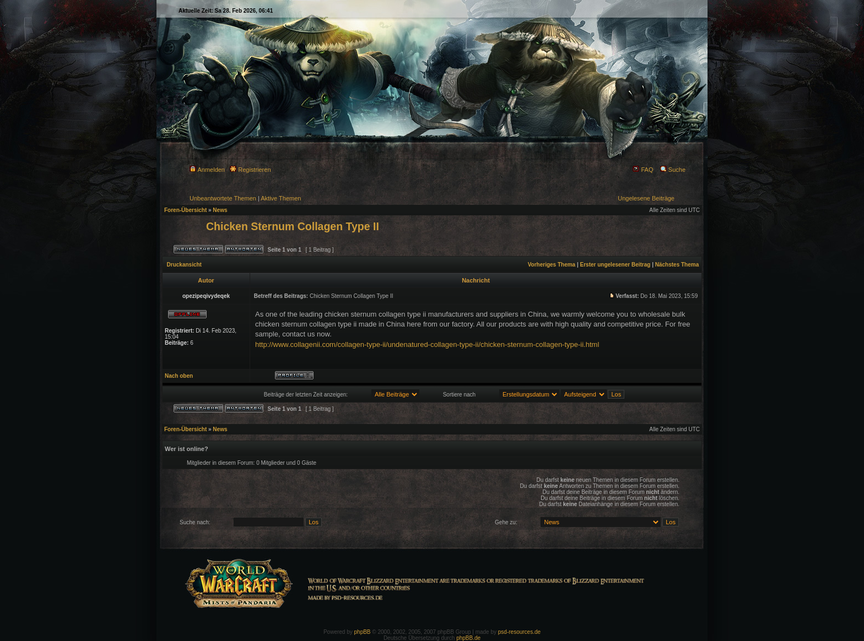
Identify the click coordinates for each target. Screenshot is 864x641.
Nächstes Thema (677, 265)
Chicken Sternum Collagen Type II (292, 226)
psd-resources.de (519, 632)
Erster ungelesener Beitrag (615, 265)
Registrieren (250, 169)
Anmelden (207, 169)
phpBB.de (468, 638)
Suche (672, 169)
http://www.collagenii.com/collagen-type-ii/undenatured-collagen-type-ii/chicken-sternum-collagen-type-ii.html (427, 344)
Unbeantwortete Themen (223, 198)
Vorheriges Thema (552, 265)
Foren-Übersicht (185, 210)
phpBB (362, 632)
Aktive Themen (281, 198)
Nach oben (179, 376)
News (220, 210)
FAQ (643, 169)
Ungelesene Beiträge (646, 198)
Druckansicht (184, 265)
